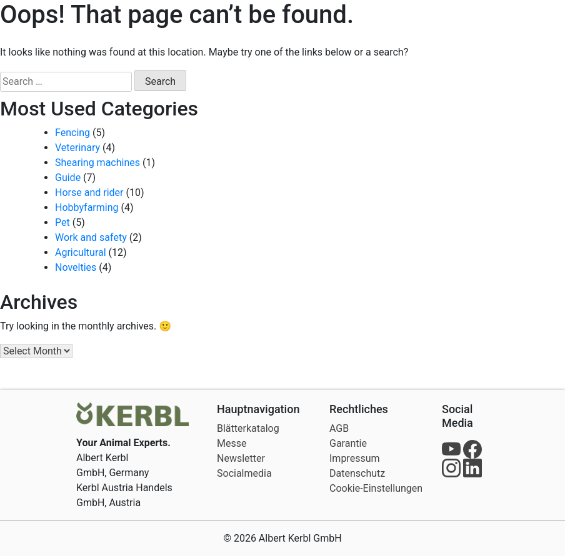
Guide (68, 177)
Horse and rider (89, 192)
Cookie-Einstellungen (375, 488)
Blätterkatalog (248, 428)
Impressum (354, 458)
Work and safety (91, 237)
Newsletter (241, 458)
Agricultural (80, 252)
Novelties (75, 267)
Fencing (72, 133)
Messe (231, 443)
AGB (339, 428)
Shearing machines (97, 162)
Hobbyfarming (87, 207)
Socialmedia (244, 473)
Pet (62, 222)
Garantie (348, 443)
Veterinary (77, 148)
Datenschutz (357, 473)
